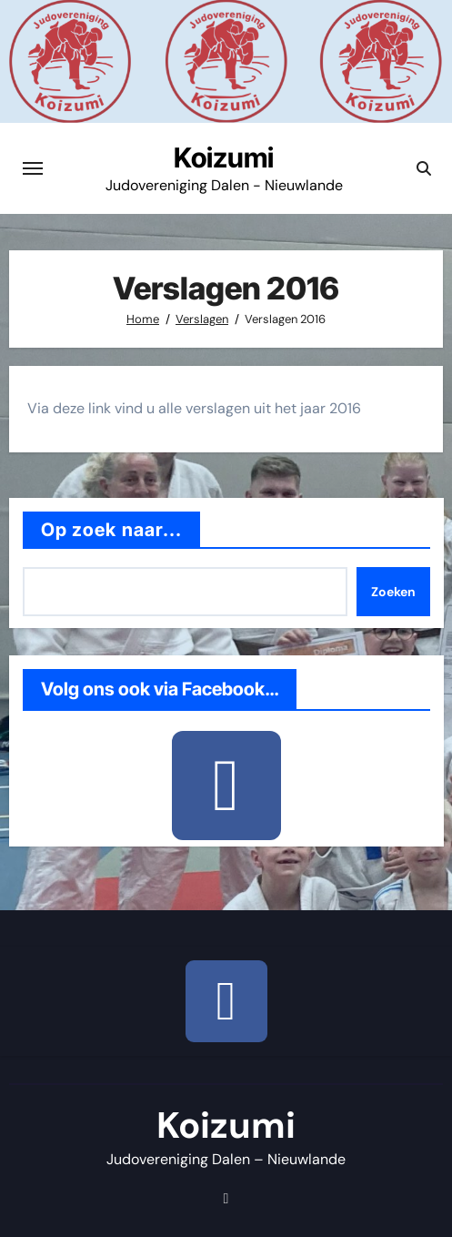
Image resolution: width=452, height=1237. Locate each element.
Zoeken (393, 591)
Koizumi (224, 157)
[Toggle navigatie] (32, 168)
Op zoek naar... (112, 530)
